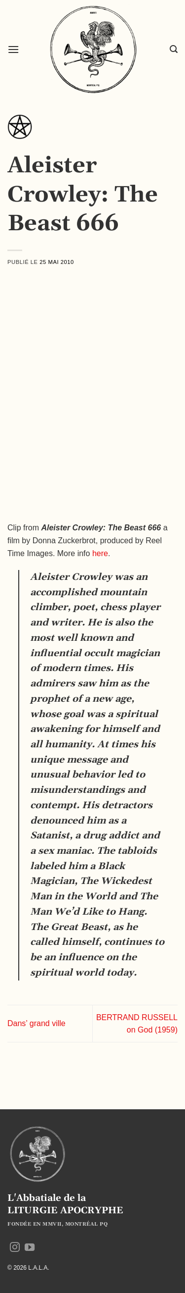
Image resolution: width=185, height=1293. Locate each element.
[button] (13, 49)
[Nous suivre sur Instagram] (15, 1247)
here (100, 553)
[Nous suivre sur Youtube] (30, 1247)
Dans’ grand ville (36, 1023)
